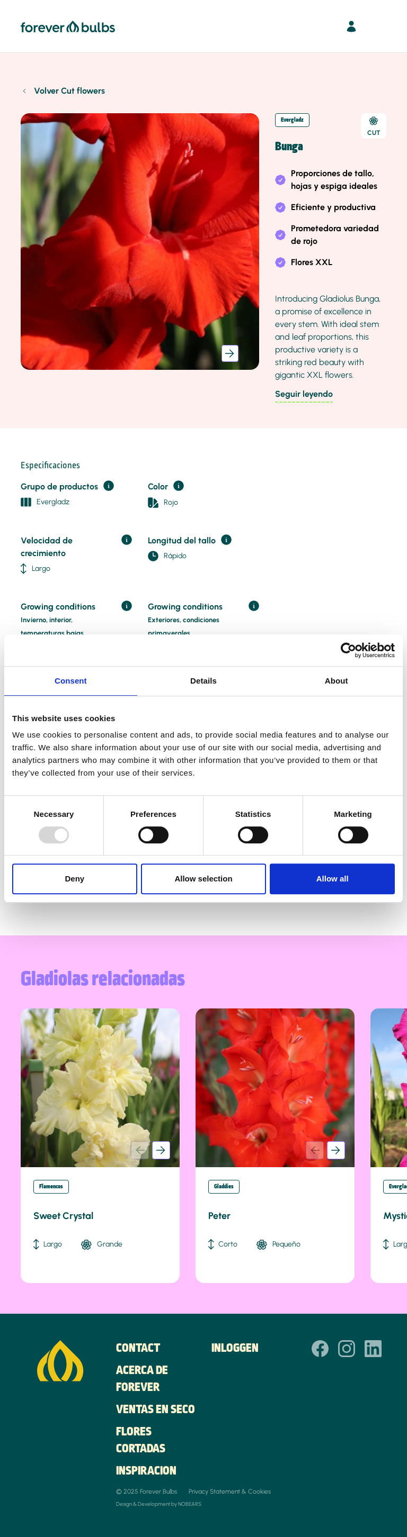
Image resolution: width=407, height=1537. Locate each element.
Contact (138, 1348)
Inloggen (235, 1348)
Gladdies (224, 1187)
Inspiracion (146, 1471)
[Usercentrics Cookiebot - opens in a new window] (348, 650)
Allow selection (203, 878)
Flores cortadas (140, 1441)
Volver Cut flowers (69, 91)
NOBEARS (189, 1504)
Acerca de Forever (142, 1379)
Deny (74, 878)
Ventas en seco (155, 1410)
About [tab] (336, 680)
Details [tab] (203, 680)
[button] (230, 353)
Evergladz (292, 120)
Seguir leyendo (304, 394)
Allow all (332, 878)
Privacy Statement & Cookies (230, 1491)
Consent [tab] (71, 680)
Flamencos (51, 1187)
